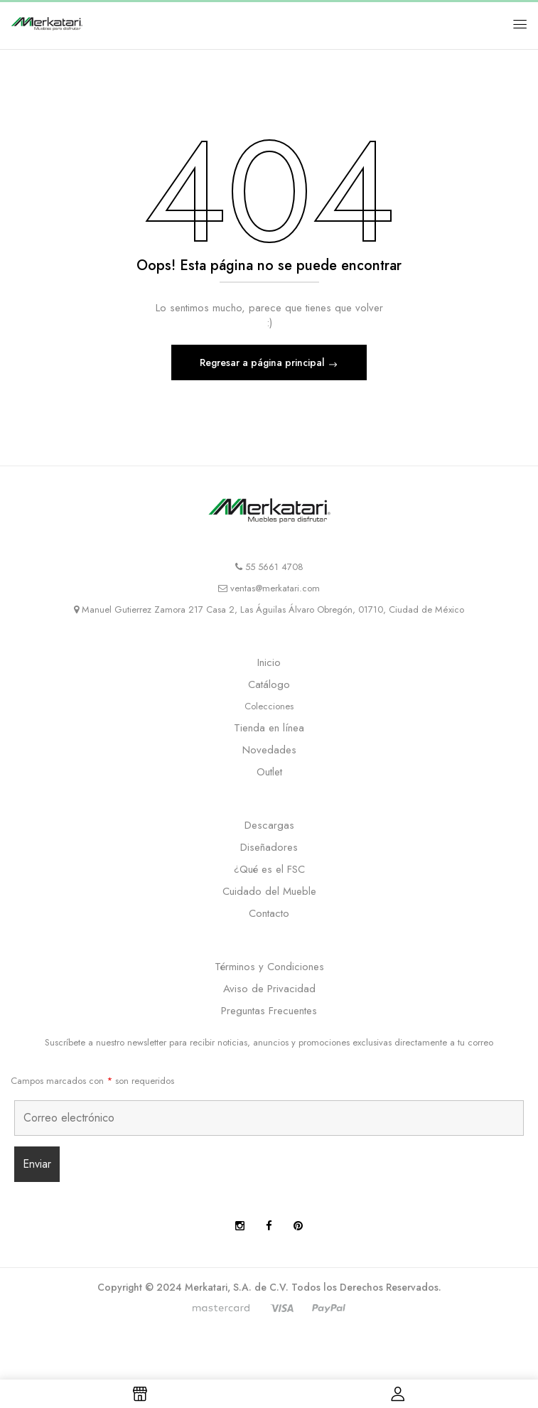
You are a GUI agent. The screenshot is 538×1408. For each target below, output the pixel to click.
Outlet (269, 772)
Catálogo (269, 684)
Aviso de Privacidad (269, 988)
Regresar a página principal (264, 362)
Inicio (269, 662)
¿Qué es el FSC (269, 869)
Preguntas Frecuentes (269, 1011)
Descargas (269, 825)
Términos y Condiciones (269, 966)
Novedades (269, 750)
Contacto (269, 913)
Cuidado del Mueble (269, 891)
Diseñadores (269, 847)
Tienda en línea (269, 728)
